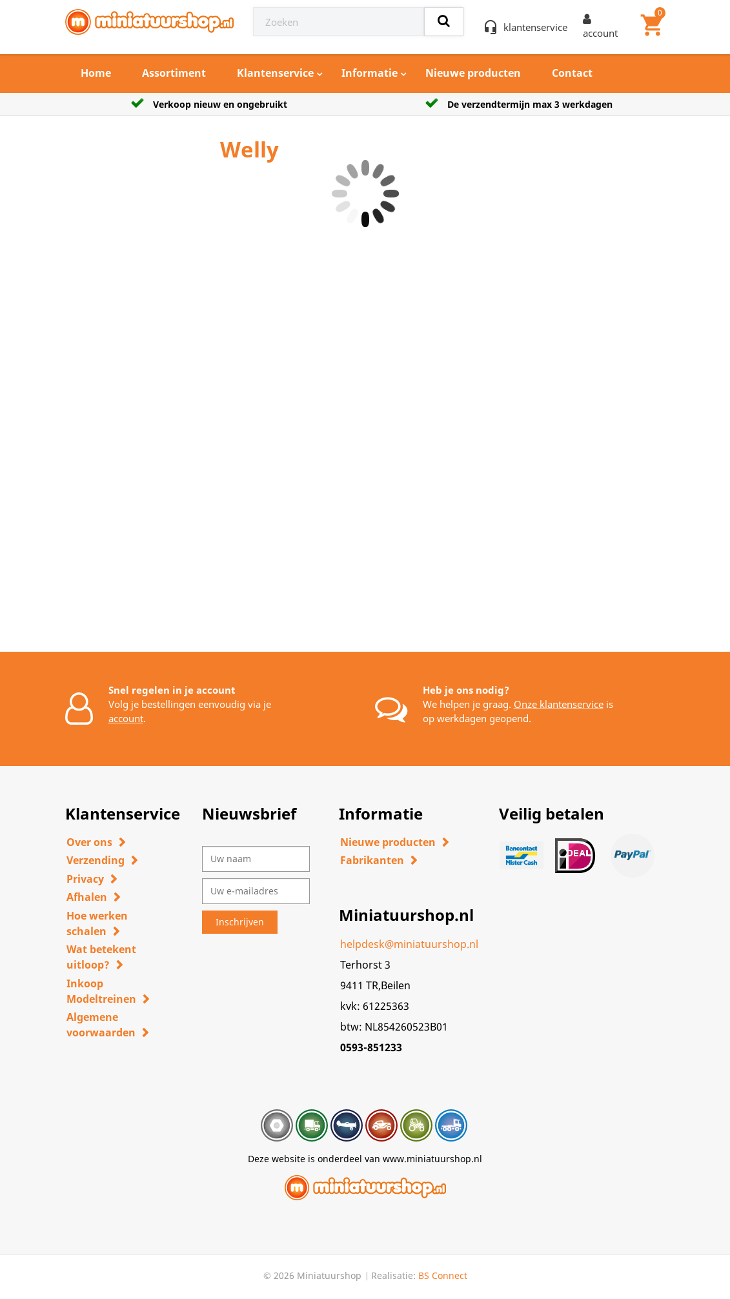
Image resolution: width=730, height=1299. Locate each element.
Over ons (89, 842)
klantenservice (535, 27)
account (125, 718)
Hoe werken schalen (97, 923)
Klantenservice (275, 73)
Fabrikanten (372, 860)
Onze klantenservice (558, 704)
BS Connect (442, 1275)
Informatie (369, 73)
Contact (572, 73)
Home (96, 73)
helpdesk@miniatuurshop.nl (409, 944)
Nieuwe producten (473, 73)
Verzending (95, 860)
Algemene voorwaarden (101, 1025)
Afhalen (86, 897)
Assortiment (174, 73)
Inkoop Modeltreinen (101, 991)
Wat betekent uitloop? (101, 957)
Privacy (85, 879)
